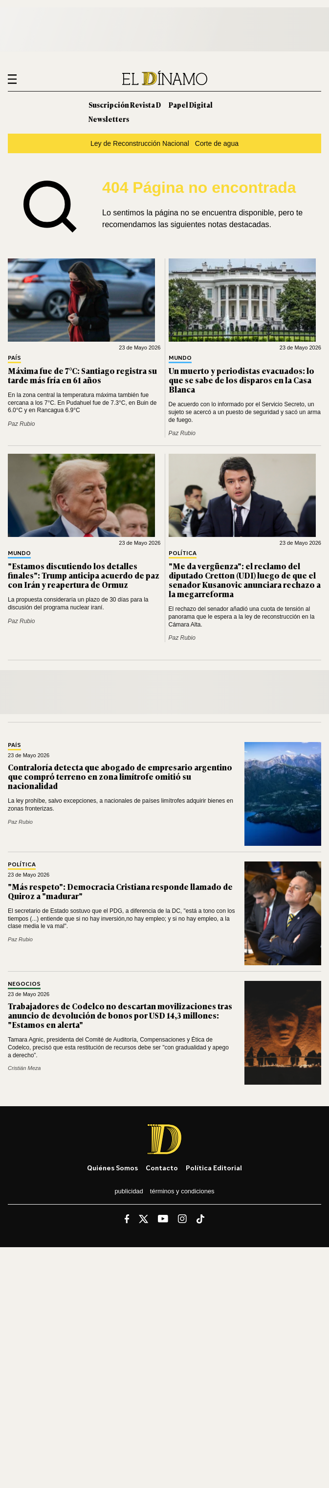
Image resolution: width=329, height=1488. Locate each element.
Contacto (162, 1167)
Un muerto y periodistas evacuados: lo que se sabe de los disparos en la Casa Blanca (241, 380)
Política (183, 553)
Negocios (24, 984)
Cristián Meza (24, 1068)
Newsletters (108, 119)
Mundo (180, 358)
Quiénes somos (112, 1167)
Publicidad (128, 1191)
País (14, 358)
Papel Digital (191, 104)
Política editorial (214, 1167)
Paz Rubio (21, 423)
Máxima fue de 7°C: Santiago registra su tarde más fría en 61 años (82, 375)
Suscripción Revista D (124, 104)
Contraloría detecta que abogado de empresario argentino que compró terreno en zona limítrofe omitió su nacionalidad (120, 776)
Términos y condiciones (182, 1191)
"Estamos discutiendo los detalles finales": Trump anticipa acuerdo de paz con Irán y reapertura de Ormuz (83, 575)
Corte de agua (217, 143)
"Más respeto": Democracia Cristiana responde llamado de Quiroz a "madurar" (120, 891)
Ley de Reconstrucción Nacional (139, 143)
